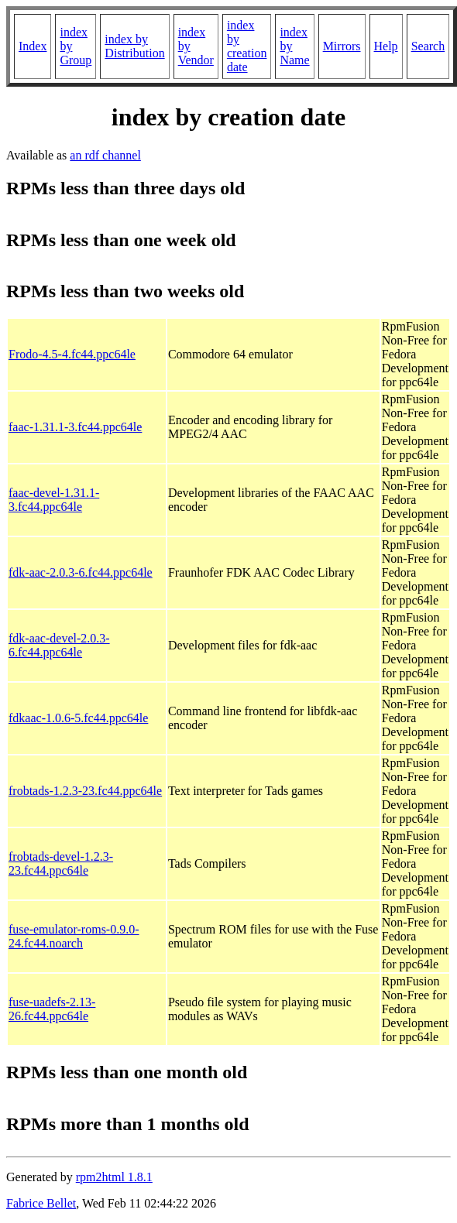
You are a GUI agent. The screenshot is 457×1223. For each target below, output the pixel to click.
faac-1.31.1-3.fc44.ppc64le (75, 426)
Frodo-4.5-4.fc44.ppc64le (72, 354)
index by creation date (247, 46)
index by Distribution (134, 46)
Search (428, 46)
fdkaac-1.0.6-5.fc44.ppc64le (78, 718)
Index (32, 46)
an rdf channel (105, 155)
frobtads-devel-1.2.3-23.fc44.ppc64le (61, 863)
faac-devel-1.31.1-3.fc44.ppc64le (54, 499)
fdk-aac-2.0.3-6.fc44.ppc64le (81, 572)
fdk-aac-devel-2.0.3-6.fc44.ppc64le (59, 645)
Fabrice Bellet (41, 1203)
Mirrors (342, 46)
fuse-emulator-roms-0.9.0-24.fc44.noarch (74, 936)
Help (386, 46)
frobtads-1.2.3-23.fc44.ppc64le (85, 790)
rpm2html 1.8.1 (114, 1177)
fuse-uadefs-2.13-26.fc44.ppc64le (52, 1009)
